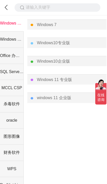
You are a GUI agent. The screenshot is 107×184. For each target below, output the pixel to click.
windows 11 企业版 (54, 98)
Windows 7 (46, 24)
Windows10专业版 (53, 43)
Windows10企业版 (53, 61)
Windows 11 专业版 (54, 79)
